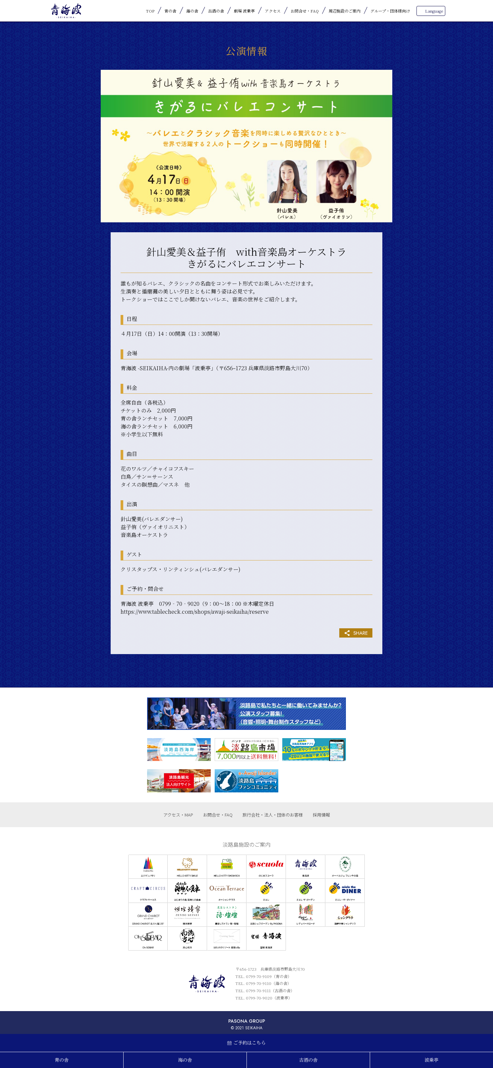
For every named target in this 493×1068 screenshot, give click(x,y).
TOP (150, 11)
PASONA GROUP (246, 1021)
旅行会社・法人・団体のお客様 (273, 815)
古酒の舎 (216, 11)
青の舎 (170, 11)
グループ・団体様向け (390, 11)
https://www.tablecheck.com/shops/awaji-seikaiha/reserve (195, 611)
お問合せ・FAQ (305, 11)
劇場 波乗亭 (244, 11)
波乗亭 (432, 1060)
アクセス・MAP (178, 815)
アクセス (273, 11)
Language (434, 11)
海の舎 (192, 11)
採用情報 (321, 815)
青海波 (66, 10)
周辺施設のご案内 (344, 11)
